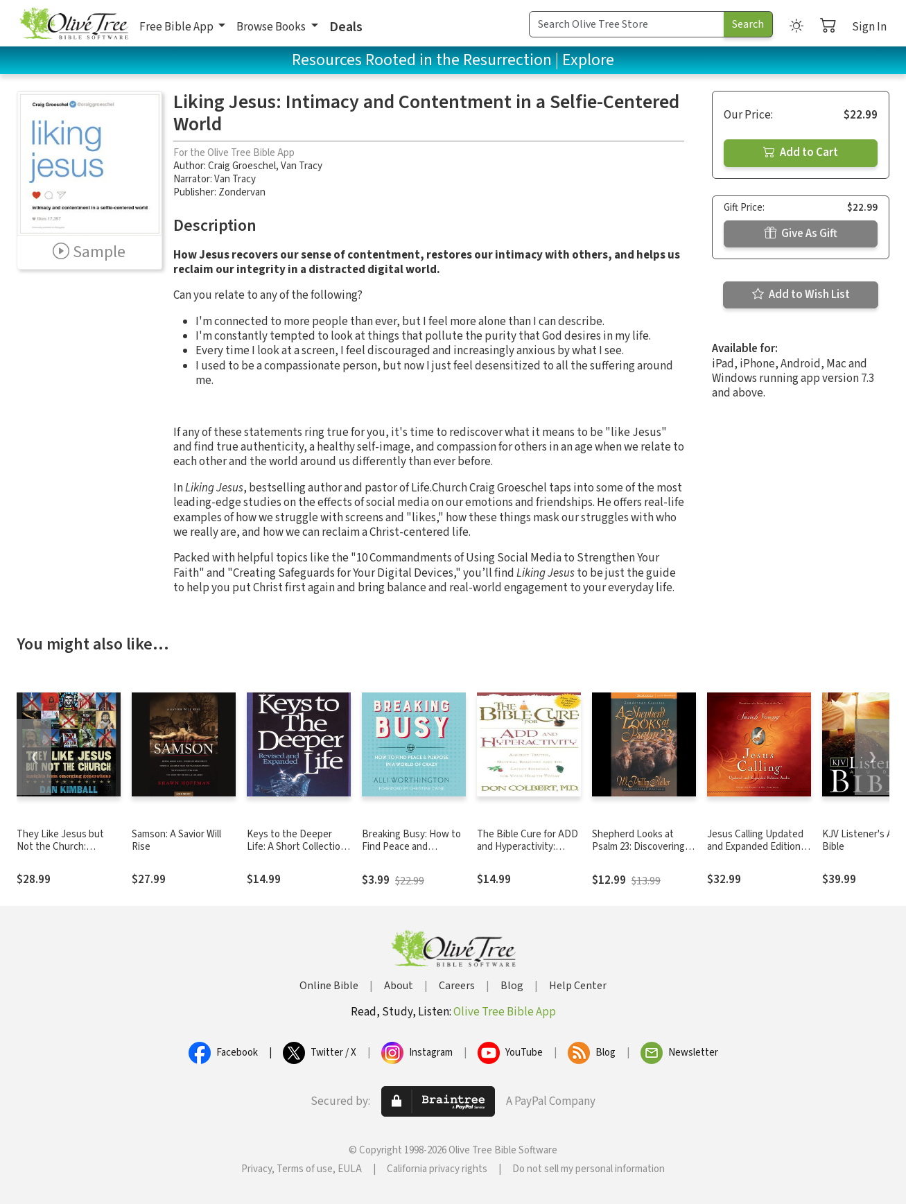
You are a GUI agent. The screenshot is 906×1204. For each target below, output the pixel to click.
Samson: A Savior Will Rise (176, 841)
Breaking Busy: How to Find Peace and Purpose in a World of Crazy (411, 854)
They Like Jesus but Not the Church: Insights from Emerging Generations (67, 854)
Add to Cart (800, 152)
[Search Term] (626, 24)
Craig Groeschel (242, 166)
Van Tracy (301, 166)
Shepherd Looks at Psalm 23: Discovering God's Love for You (638, 847)
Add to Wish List (801, 294)
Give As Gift (801, 233)
